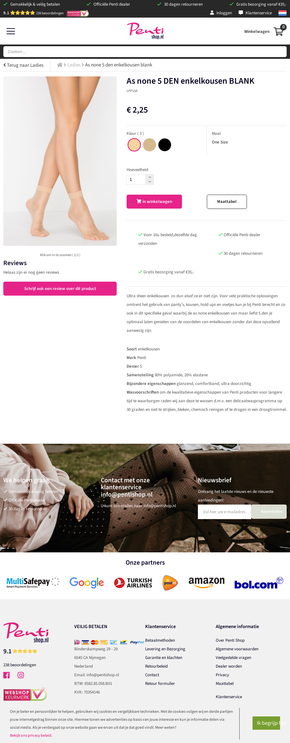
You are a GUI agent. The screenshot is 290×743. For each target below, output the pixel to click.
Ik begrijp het (268, 723)
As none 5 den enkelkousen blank (118, 64)
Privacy (222, 675)
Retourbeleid (156, 666)
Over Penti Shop (230, 640)
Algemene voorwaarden (237, 649)
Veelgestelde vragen (233, 658)
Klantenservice (255, 13)
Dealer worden (229, 666)
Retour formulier (160, 684)
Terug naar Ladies (23, 65)
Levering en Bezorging (165, 649)
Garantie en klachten (163, 658)
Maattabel (227, 202)
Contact (152, 675)
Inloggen (221, 13)
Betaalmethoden (160, 640)
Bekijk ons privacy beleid (30, 735)
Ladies (74, 64)
